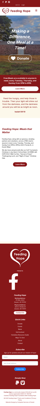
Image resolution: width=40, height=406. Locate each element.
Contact (20, 343)
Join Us (17, 5)
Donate (20, 324)
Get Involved (20, 332)
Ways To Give (20, 337)
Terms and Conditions (24, 398)
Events (20, 326)
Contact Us (20, 313)
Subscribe (20, 369)
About (20, 340)
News (20, 329)
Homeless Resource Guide (20, 335)
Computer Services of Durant (25, 402)
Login (23, 5)
